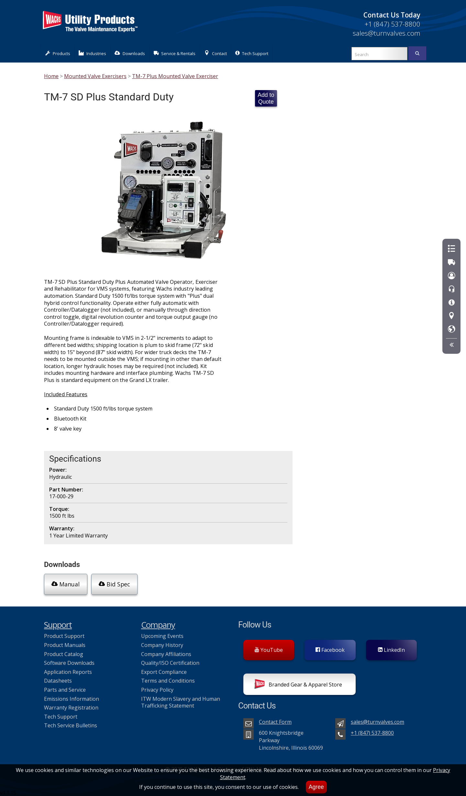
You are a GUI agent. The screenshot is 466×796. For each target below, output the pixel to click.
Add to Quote (266, 98)
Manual (65, 584)
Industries (92, 53)
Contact (215, 53)
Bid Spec (114, 584)
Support (58, 623)
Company (158, 623)
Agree (316, 787)
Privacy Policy (157, 688)
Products (57, 53)
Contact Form (275, 720)
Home (51, 76)
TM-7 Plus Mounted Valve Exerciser (175, 76)
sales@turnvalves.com (386, 33)
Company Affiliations (166, 652)
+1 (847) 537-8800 (392, 24)
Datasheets (58, 679)
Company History (162, 643)
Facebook (330, 648)
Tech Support (251, 53)
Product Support (64, 634)
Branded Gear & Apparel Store (298, 684)
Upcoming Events (162, 634)
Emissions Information (71, 697)
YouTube (269, 648)
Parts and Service (65, 688)
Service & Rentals (175, 53)
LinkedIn (391, 648)
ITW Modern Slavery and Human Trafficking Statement (180, 701)
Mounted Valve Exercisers (95, 76)
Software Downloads (69, 661)
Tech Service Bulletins (70, 724)
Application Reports (68, 670)
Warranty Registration (71, 706)
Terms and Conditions (168, 679)
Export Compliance (164, 670)
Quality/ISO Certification (170, 661)
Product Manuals (64, 643)
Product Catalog (63, 652)
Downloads (130, 53)
